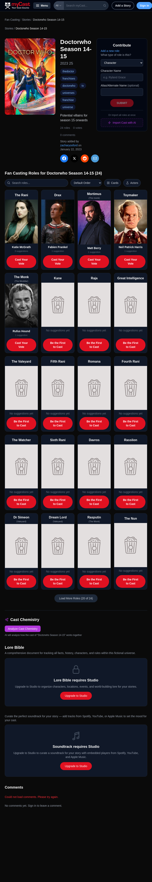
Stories (26, 19)
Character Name (111, 70)
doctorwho (69, 85)
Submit (122, 103)
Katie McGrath (21, 247)
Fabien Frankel (58, 247)
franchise (68, 100)
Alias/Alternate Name (120, 85)
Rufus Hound (21, 331)
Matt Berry (94, 248)
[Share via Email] (95, 158)
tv (83, 85)
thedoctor (68, 71)
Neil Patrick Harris (131, 247)
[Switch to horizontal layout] (112, 183)
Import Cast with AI (122, 122)
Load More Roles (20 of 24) (76, 598)
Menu (42, 6)
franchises (69, 78)
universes (68, 92)
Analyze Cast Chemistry (22, 628)
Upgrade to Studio (76, 695)
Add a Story (123, 5)
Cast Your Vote (21, 261)
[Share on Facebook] (64, 158)
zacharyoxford (69, 145)
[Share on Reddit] (85, 158)
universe (68, 107)
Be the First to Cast (57, 344)
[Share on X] (74, 158)
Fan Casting (12, 19)
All (59, 5)
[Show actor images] (132, 183)
